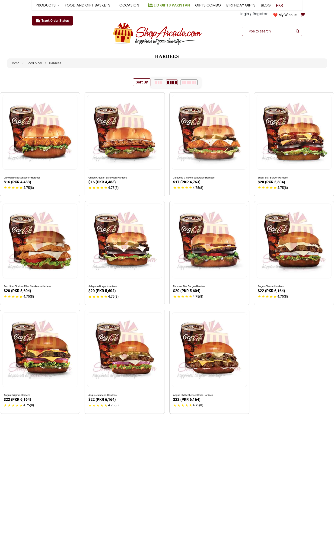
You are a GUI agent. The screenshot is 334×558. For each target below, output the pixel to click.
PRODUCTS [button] (46, 5)
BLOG (266, 5)
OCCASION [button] (129, 5)
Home (15, 63)
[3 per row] (158, 82)
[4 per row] (172, 82)
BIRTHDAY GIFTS (240, 5)
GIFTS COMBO (208, 5)
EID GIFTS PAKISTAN (169, 5)
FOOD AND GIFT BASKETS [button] (88, 5)
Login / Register (254, 13)
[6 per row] (189, 82)
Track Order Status (52, 21)
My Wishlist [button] (288, 15)
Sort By (142, 82)
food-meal (34, 63)
